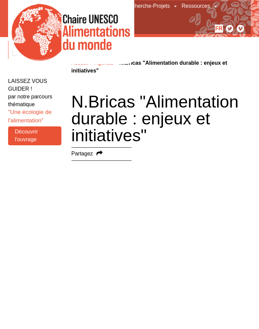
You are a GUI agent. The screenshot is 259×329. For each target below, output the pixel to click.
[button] (175, 6)
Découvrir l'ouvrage (26, 135)
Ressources (196, 6)
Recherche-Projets (147, 6)
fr (218, 28)
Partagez (82, 153)
